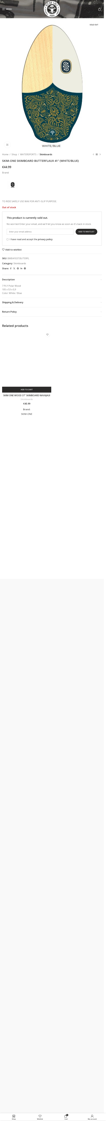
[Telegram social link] (25, 269)
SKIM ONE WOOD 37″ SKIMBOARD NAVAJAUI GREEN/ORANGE (26, 397)
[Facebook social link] (10, 269)
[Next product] (100, 154)
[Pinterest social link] (18, 269)
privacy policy (45, 239)
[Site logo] (51, 8)
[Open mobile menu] (7, 9)
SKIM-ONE (26, 414)
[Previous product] (93, 154)
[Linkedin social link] (21, 269)
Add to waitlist (86, 231)
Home (5, 154)
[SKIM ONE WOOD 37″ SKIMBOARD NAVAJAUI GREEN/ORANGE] (26, 359)
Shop (14, 154)
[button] (26, 390)
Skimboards (46, 154)
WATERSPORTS (28, 154)
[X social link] (14, 269)
